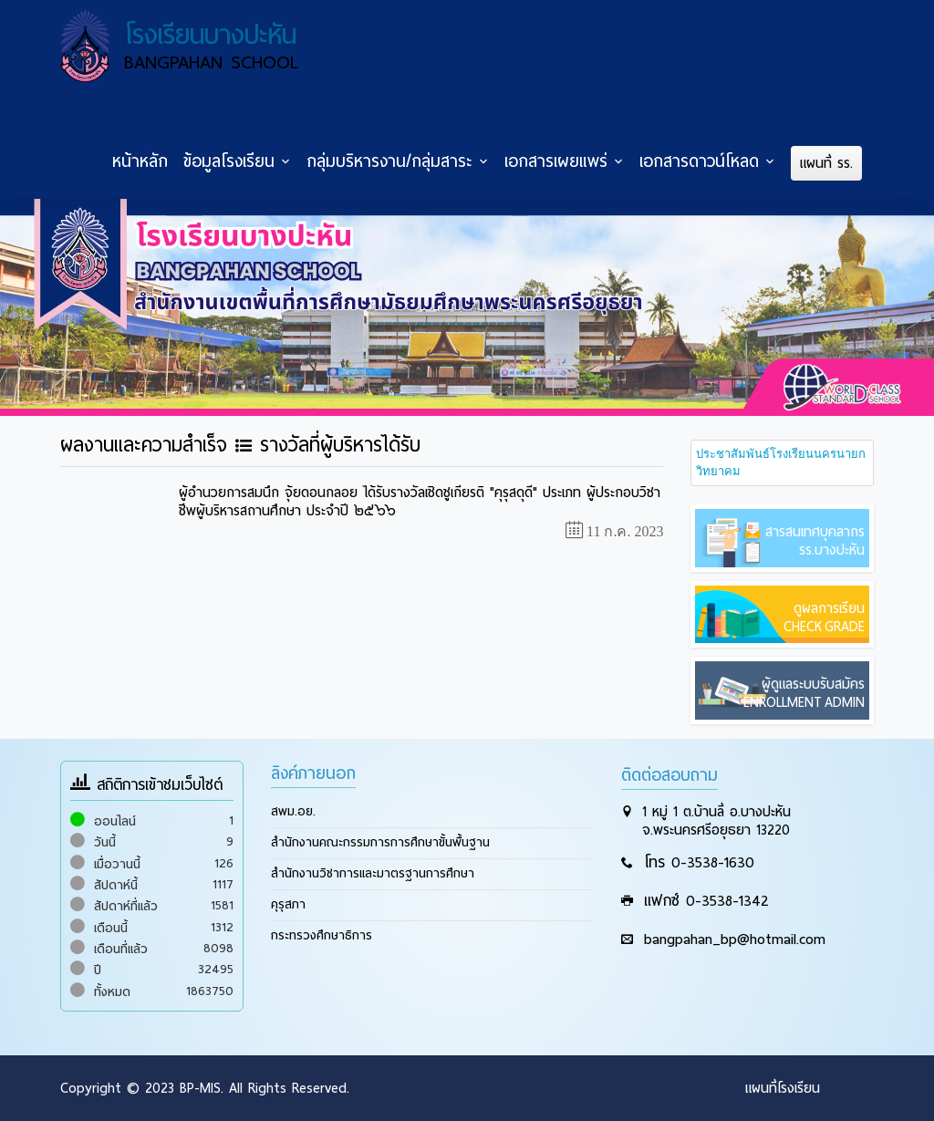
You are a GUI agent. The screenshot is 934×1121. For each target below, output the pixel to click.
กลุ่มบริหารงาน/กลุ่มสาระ (389, 161)
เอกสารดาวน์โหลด (699, 161)
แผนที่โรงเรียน (782, 1088)
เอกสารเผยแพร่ (555, 161)
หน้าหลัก (140, 161)
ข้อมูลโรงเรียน (229, 161)
